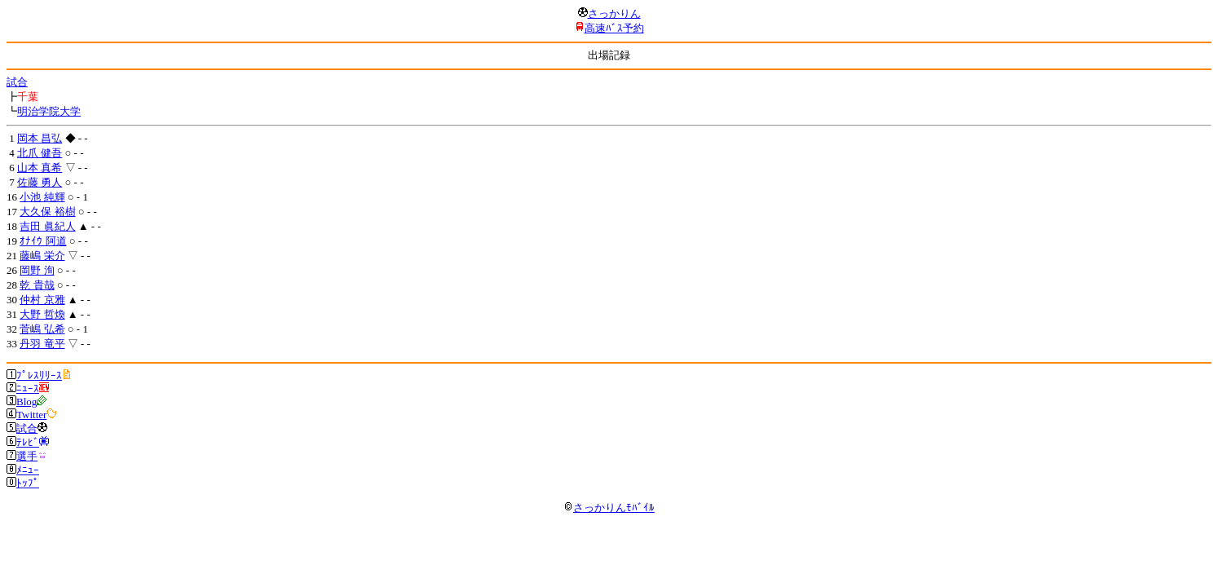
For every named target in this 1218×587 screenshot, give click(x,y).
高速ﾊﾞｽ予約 (614, 28)
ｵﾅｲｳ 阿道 (43, 241)
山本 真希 (39, 167)
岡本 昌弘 (39, 138)
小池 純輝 (42, 197)
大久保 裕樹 (47, 211)
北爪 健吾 (39, 153)
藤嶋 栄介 (42, 255)
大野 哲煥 (42, 314)
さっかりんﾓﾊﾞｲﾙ (609, 507)
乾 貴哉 (37, 285)
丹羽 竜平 (42, 344)
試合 (17, 82)
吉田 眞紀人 (47, 226)
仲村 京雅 (42, 300)
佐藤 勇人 (39, 182)
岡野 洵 (37, 270)
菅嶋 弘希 (42, 329)
